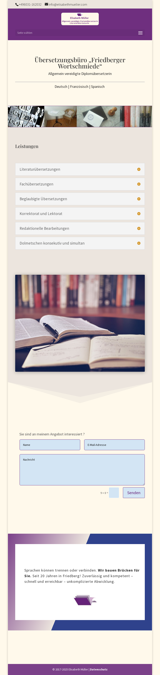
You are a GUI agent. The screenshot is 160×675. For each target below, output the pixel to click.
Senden (133, 492)
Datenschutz (99, 669)
